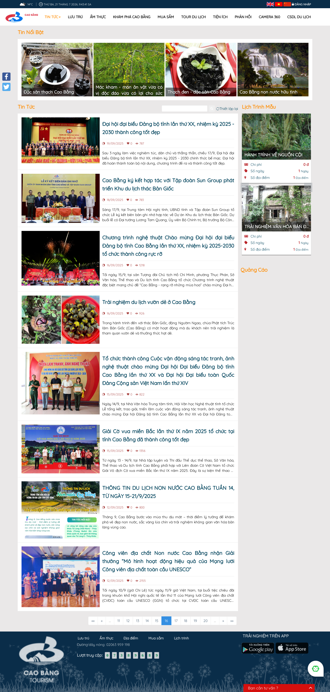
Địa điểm (130, 629)
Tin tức (53, 17)
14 (147, 615)
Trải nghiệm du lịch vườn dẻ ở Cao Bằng (148, 296)
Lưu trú (75, 17)
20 (205, 615)
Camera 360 (269, 17)
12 (128, 615)
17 (176, 615)
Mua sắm (166, 17)
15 (156, 615)
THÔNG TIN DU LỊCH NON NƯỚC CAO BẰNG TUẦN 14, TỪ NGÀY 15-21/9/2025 (168, 486)
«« (93, 615)
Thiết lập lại (227, 103)
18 (185, 615)
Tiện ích (220, 17)
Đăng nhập (303, 4)
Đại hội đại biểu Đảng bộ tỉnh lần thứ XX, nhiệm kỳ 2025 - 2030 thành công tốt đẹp (168, 122)
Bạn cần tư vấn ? (263, 688)
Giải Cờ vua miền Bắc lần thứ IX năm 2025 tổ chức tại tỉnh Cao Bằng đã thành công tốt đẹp (168, 429)
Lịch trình (181, 629)
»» (231, 615)
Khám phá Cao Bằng (131, 17)
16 (166, 615)
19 (195, 615)
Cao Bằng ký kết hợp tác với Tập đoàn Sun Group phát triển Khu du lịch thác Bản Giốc (168, 179)
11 (118, 615)
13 (137, 615)
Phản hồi (243, 17)
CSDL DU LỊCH (299, 17)
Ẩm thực (98, 17)
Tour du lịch (193, 17)
